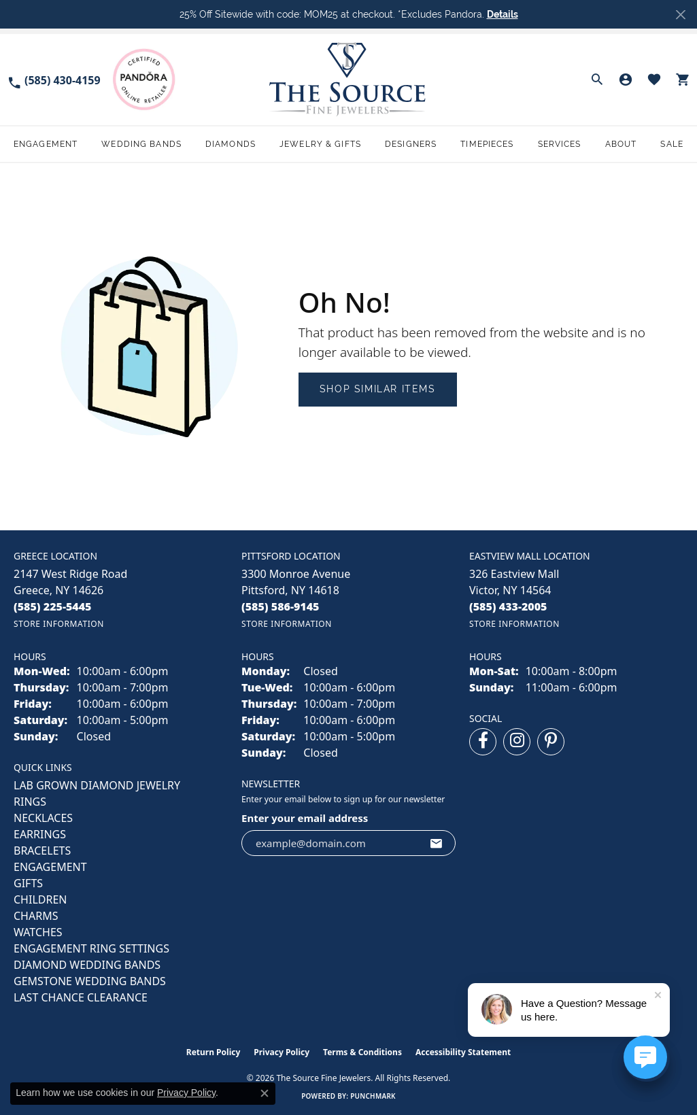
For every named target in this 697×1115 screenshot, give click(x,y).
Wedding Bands (141, 144)
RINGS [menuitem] (30, 801)
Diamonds (230, 144)
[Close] (680, 14)
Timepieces (486, 144)
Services (559, 144)
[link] (54, 79)
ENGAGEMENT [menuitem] (50, 866)
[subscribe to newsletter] (436, 843)
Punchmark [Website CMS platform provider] (373, 1096)
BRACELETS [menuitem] (42, 850)
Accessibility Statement (463, 1052)
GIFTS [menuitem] (28, 883)
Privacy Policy (281, 1052)
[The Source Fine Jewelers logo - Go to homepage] (348, 79)
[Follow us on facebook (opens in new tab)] (482, 741)
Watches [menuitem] (38, 932)
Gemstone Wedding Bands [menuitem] (90, 981)
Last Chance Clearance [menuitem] (81, 997)
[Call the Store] (53, 606)
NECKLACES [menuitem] (43, 817)
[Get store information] (59, 624)
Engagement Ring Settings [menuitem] (91, 948)
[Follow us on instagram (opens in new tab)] (516, 741)
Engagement (46, 144)
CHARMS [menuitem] (36, 915)
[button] (597, 79)
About (621, 144)
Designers (411, 144)
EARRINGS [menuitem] (40, 834)
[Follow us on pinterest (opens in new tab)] (550, 741)
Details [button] (502, 14)
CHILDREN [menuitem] (40, 899)
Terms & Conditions (362, 1052)
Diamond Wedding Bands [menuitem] (87, 964)
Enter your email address (304, 818)
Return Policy (213, 1052)
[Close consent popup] (264, 1093)
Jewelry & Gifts (320, 144)
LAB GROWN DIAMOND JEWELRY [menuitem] (97, 785)
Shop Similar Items (378, 388)
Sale (671, 144)
